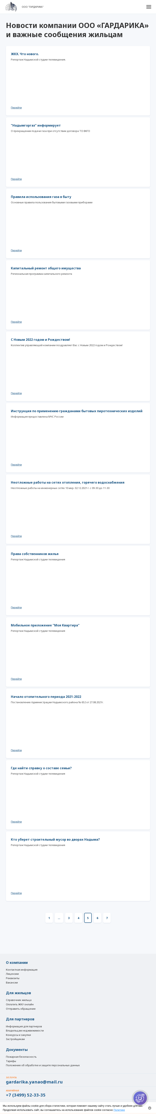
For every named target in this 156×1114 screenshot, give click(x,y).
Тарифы (11, 1061)
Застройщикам (15, 1039)
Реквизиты (12, 978)
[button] (148, 7)
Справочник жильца (18, 1000)
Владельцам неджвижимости (25, 1030)
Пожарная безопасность (21, 1056)
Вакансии (12, 982)
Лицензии (12, 974)
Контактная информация (21, 969)
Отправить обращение (21, 1008)
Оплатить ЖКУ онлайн (20, 1004)
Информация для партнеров (24, 1026)
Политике (119, 1109)
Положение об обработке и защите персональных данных (43, 1065)
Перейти (16, 107)
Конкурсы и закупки (18, 1035)
